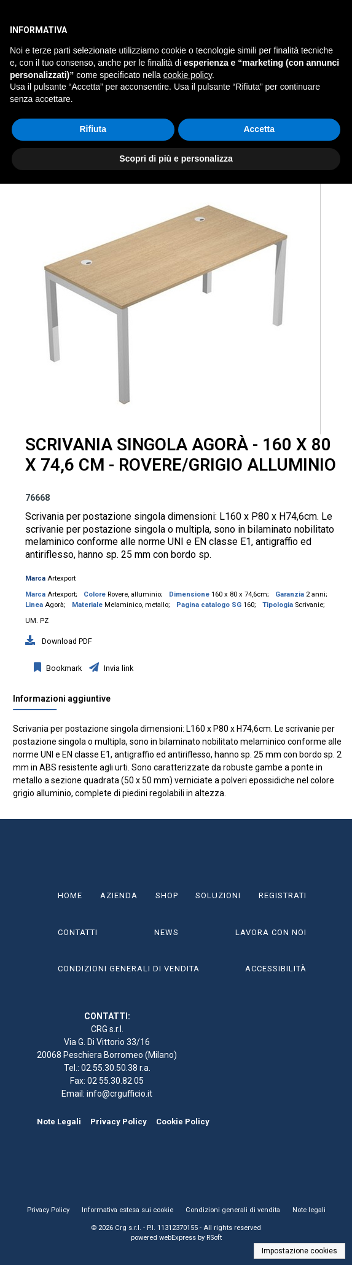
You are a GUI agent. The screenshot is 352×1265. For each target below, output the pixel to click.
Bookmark (63, 668)
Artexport (61, 578)
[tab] (68, 701)
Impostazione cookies (299, 1251)
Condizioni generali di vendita (233, 1210)
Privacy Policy (118, 1121)
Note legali (309, 1210)
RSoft (214, 1238)
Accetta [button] (259, 129)
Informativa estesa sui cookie (127, 1210)
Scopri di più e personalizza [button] (175, 158)
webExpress (177, 1238)
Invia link (117, 668)
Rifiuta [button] (92, 129)
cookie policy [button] (187, 75)
